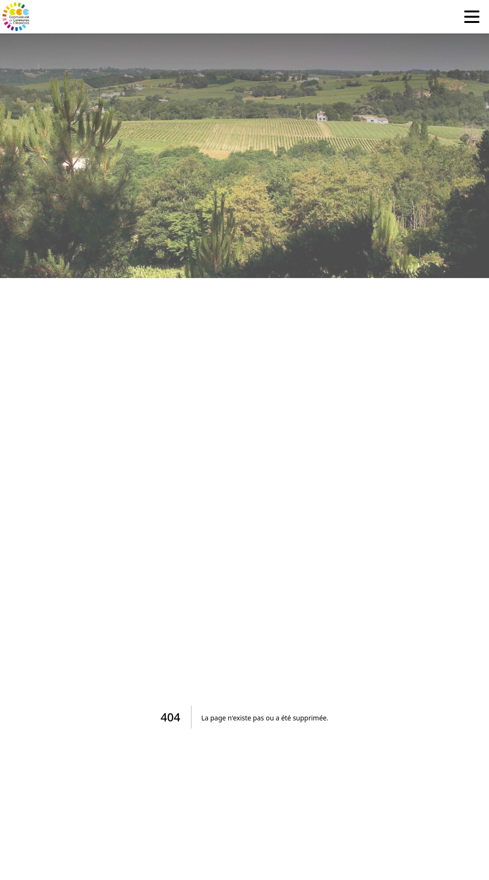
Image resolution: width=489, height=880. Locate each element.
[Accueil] (16, 16)
